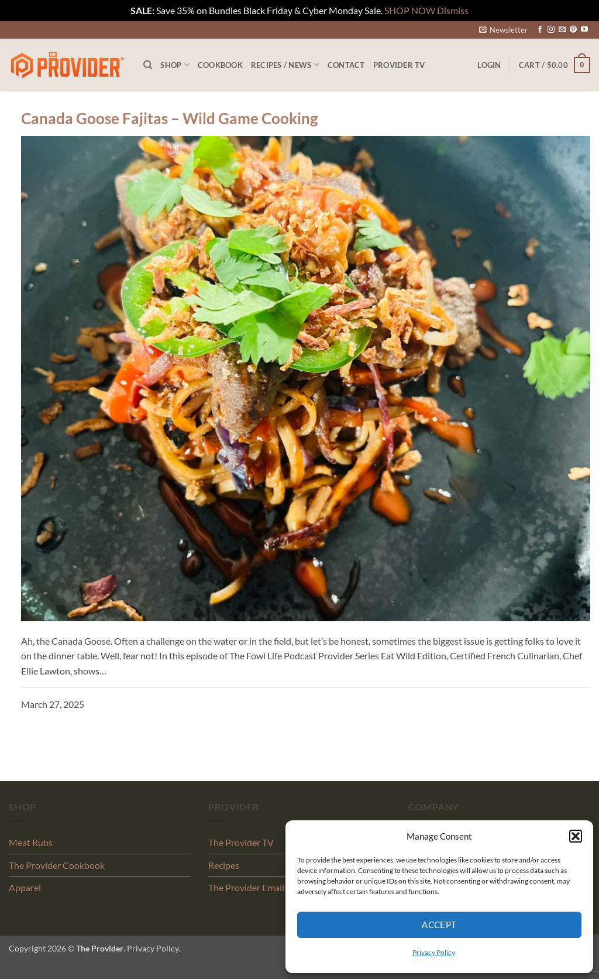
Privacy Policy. (153, 948)
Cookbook (220, 65)
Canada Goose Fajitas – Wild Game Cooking (169, 118)
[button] (575, 836)
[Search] (147, 65)
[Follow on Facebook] (539, 30)
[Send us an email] (562, 30)
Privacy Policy (433, 952)
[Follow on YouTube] (584, 30)
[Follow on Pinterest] (573, 30)
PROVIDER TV (399, 65)
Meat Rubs (31, 842)
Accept (439, 924)
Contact (346, 65)
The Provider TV (241, 842)
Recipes (223, 865)
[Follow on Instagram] (551, 30)
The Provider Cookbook (57, 865)
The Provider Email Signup (261, 887)
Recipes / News (285, 64)
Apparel (25, 887)
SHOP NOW (409, 10)
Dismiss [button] (453, 10)
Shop (174, 64)
